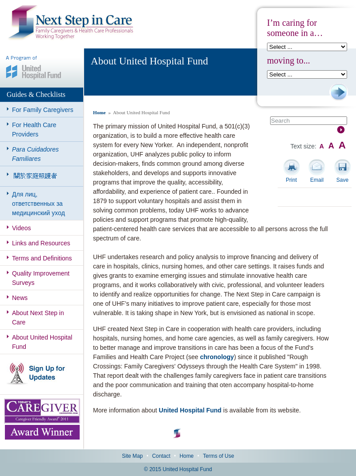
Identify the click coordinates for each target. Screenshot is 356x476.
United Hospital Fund (190, 410)
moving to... (288, 60)
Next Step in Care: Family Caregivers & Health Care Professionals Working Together (71, 23)
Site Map (132, 456)
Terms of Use (218, 456)
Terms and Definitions (42, 258)
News (20, 297)
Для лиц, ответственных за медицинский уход (38, 203)
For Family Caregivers (42, 109)
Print (291, 180)
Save (342, 180)
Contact (161, 456)
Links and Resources (41, 243)
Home (99, 112)
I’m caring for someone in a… (295, 28)
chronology (217, 356)
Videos (21, 228)
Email (317, 180)
